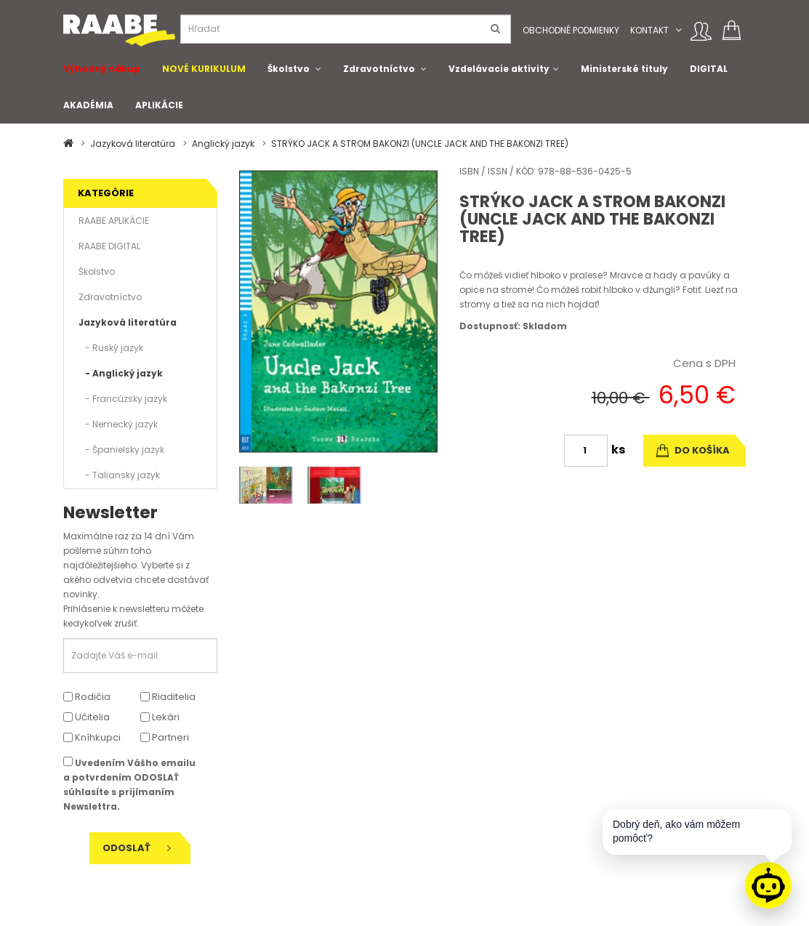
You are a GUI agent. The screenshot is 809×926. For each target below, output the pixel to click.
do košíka (693, 450)
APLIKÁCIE (159, 105)
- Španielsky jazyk (121, 449)
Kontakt (649, 30)
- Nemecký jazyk (118, 424)
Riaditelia (168, 697)
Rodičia (86, 697)
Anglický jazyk (223, 143)
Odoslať (136, 848)
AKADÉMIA (88, 105)
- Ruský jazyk (111, 348)
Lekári (160, 717)
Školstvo (288, 69)
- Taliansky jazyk (119, 475)
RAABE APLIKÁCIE (114, 220)
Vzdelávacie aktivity (499, 69)
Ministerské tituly (624, 69)
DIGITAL (709, 69)
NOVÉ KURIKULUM (204, 69)
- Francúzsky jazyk (123, 398)
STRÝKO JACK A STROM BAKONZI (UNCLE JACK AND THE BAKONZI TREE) (419, 143)
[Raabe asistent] (768, 885)
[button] (678, 30)
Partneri (164, 737)
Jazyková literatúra (132, 143)
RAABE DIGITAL (109, 246)
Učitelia (86, 717)
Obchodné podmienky (571, 30)
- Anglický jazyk (121, 373)
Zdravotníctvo (379, 69)
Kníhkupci (92, 737)
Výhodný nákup (101, 69)
